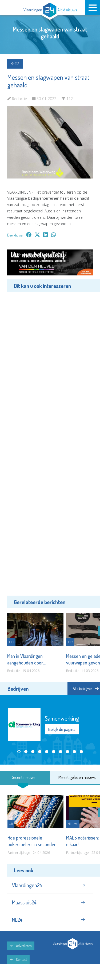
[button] (18, 752)
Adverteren (21, 945)
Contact (18, 959)
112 (15, 63)
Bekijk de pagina (61, 729)
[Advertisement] (50, 443)
